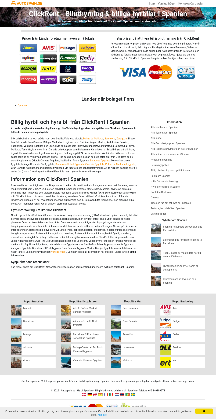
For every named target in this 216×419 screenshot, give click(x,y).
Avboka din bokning (161, 159)
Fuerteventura (130, 308)
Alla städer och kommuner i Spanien (170, 154)
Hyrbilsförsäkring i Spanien (165, 186)
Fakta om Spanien (160, 176)
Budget (176, 321)
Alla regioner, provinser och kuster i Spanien (174, 148)
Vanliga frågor (166, 3)
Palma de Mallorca (93, 138)
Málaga (27, 334)
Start (152, 3)
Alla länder (156, 138)
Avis (175, 308)
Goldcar (177, 347)
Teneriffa (128, 334)
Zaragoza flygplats (100, 160)
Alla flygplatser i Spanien (164, 132)
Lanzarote (128, 347)
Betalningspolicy (160, 165)
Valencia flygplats (94, 164)
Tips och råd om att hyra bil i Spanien (171, 203)
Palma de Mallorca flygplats (120, 164)
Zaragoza (122, 138)
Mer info (102, 414)
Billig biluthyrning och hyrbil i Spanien (171, 170)
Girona (26, 360)
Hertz (176, 360)
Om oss (155, 197)
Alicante (27, 347)
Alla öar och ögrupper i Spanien (168, 143)
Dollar (176, 334)
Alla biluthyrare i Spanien (164, 127)
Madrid (27, 308)
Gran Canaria (130, 321)
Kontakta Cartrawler (190, 3)
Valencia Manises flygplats (87, 360)
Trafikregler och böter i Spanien (168, 208)
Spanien (22, 105)
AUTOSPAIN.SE (26, 3)
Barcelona (110, 138)
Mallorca (127, 360)
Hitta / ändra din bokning (164, 181)
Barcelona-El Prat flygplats (69, 164)
